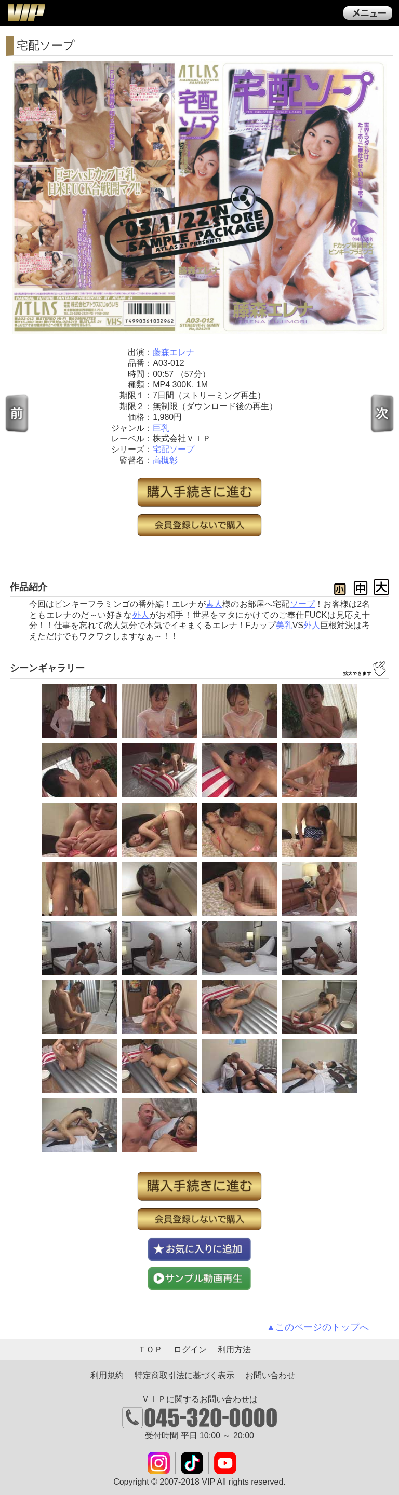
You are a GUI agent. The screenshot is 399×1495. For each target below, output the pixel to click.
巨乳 (161, 428)
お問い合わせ (270, 1375)
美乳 (284, 625)
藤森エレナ (173, 352)
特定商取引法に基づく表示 (184, 1375)
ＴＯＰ (150, 1349)
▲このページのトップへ (318, 1327)
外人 (141, 614)
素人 (214, 604)
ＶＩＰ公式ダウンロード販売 (26, 12)
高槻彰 (165, 460)
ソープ (302, 604)
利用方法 (234, 1349)
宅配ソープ (173, 449)
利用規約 (107, 1375)
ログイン (190, 1349)
